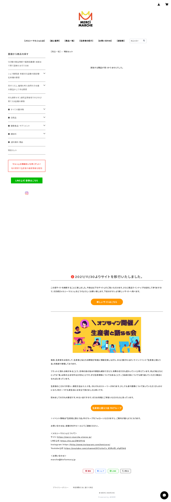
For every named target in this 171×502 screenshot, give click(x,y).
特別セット (12, 150)
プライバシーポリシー (61, 487)
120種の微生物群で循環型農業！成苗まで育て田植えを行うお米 (25, 64)
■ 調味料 (12, 134)
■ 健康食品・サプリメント (19, 126)
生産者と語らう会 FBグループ (106, 408)
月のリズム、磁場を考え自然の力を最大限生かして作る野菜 (23, 88)
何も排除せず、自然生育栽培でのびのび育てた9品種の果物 (25, 99)
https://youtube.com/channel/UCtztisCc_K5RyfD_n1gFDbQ (95, 448)
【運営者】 (121, 41)
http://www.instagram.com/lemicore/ (90, 444)
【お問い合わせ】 (105, 41)
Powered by (106, 497)
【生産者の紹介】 (86, 41)
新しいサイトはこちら (107, 302)
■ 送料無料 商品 (15, 142)
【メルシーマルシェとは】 (34, 41)
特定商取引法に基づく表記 (83, 487)
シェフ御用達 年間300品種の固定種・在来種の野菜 (24, 76)
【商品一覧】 (70, 41)
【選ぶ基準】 (55, 41)
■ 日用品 (12, 118)
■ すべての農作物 (16, 109)
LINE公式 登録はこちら (26, 180)
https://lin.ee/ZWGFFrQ (73, 441)
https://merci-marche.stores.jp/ (74, 437)
